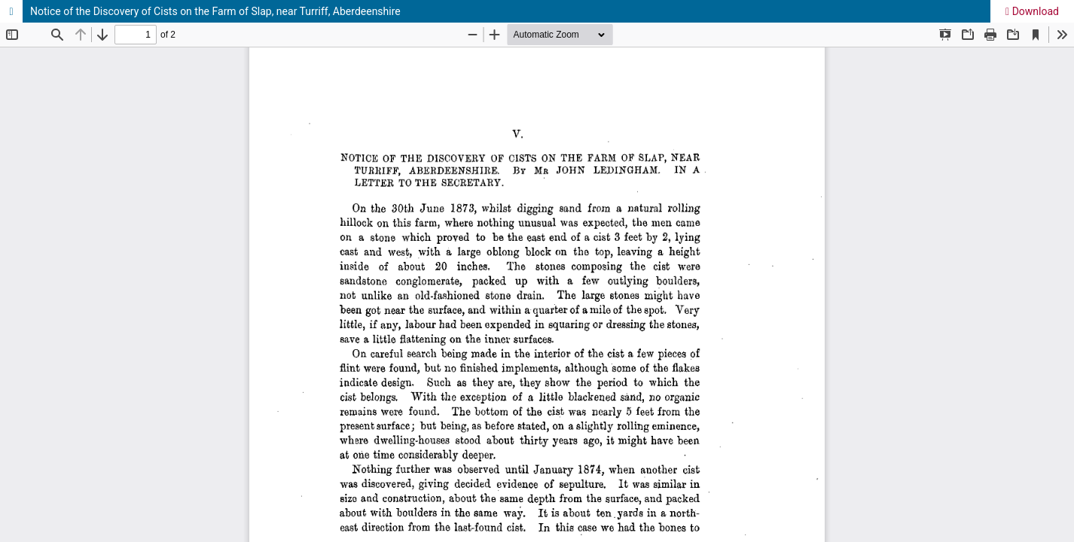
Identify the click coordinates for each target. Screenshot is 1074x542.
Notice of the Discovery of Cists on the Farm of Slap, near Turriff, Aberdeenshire (215, 11)
